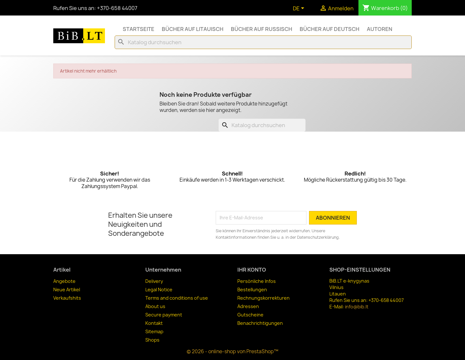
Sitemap (154, 331)
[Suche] (263, 42)
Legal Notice (158, 289)
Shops (152, 340)
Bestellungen (252, 289)
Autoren (379, 29)
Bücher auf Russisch (261, 29)
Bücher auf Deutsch (329, 29)
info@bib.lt (356, 307)
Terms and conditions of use (176, 298)
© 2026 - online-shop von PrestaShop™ (232, 351)
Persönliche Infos (256, 281)
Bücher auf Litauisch (192, 29)
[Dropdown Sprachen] (299, 9)
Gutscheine (250, 315)
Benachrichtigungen (260, 323)
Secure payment (163, 315)
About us (155, 306)
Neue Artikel (66, 289)
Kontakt (154, 323)
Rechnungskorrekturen (263, 298)
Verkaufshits (67, 298)
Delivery (154, 281)
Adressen (248, 306)
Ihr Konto (251, 269)
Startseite (138, 29)
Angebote (64, 281)
